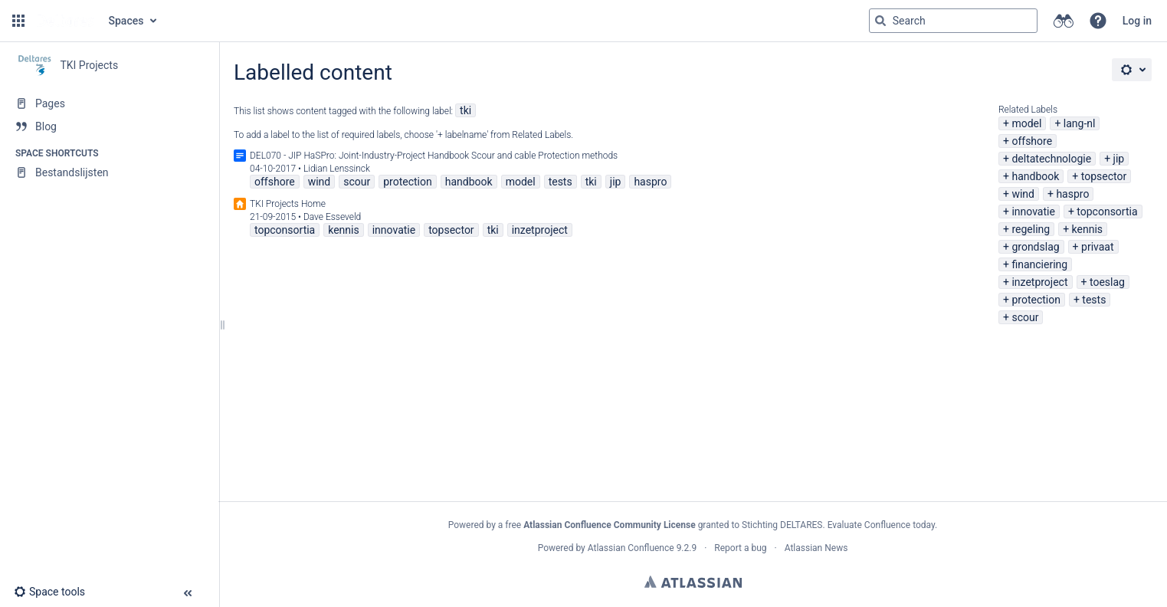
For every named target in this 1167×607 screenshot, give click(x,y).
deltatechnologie (1051, 159)
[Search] (880, 21)
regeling (1030, 229)
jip (1119, 159)
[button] (18, 20)
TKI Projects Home (288, 204)
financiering (1039, 264)
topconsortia (1107, 211)
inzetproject (1039, 282)
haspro (1072, 194)
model (1026, 123)
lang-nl (1080, 123)
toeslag (1107, 282)
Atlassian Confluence (631, 548)
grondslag (1035, 247)
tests (1094, 300)
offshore (1031, 141)
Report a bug (740, 548)
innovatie (1032, 211)
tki (465, 110)
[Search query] (953, 20)
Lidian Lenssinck (336, 168)
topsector (1103, 176)
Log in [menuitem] (1137, 21)
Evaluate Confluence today (881, 525)
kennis (1087, 229)
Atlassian (693, 582)
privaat (1097, 247)
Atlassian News (816, 548)
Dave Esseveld (332, 217)
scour (1024, 317)
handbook (1035, 176)
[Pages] (109, 103)
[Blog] (109, 126)
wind (1022, 194)
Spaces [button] (126, 21)
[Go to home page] (65, 20)
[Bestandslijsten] (109, 172)
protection (1035, 300)
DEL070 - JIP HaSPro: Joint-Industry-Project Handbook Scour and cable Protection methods (434, 155)
